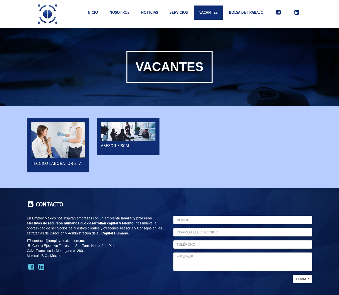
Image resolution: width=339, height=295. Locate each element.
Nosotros (119, 12)
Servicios (179, 12)
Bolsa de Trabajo (246, 12)
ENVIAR (302, 279)
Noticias (149, 12)
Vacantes (208, 12)
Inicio (92, 12)
